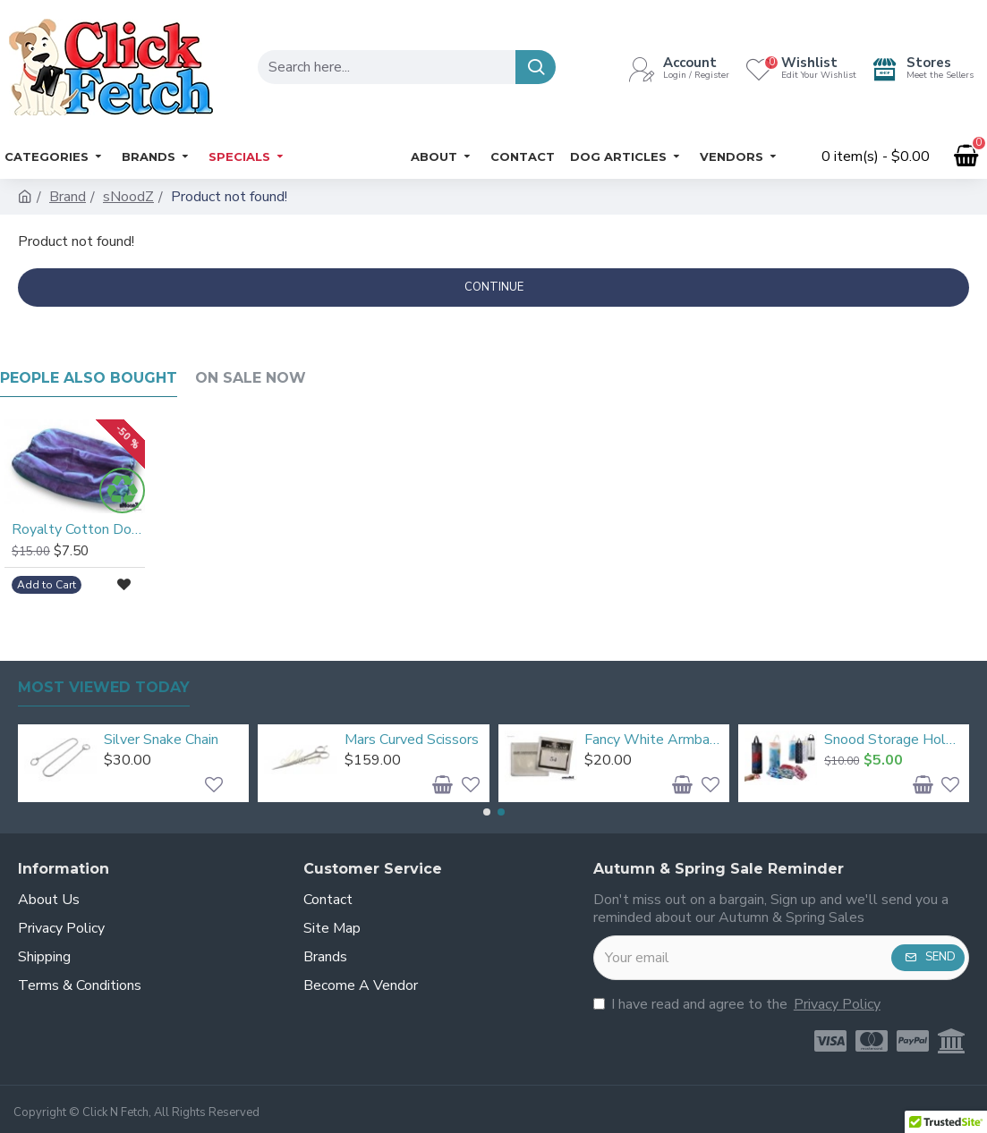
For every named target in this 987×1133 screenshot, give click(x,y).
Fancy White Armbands (653, 740)
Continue (493, 287)
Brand (67, 197)
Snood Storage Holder (893, 740)
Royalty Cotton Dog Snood (78, 529)
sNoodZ (128, 197)
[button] (486, 812)
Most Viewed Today (104, 687)
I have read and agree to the (738, 1004)
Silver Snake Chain (161, 740)
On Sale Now (250, 377)
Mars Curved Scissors (412, 740)
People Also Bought (88, 377)
